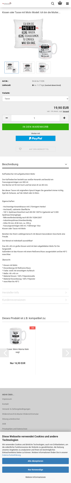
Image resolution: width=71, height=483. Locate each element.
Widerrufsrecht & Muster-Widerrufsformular (20, 414)
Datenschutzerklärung (11, 455)
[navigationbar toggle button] (67, 3)
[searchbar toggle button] (52, 3)
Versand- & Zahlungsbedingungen (16, 409)
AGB (4, 424)
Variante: (6, 93)
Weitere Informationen (35, 477)
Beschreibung (10, 164)
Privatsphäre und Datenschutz (14, 429)
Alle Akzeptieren (35, 461)
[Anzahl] (35, 118)
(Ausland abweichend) (53, 85)
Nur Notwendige (35, 469)
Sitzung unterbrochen (11, 419)
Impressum (7, 399)
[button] (6, 118)
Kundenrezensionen (14, 299)
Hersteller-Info (10, 292)
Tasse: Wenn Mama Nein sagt (18, 350)
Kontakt (5, 404)
